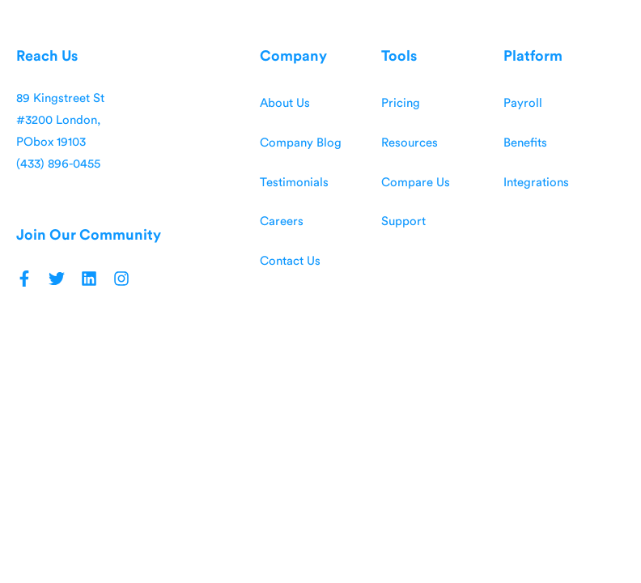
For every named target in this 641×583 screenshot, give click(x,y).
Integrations (536, 183)
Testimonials (294, 183)
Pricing (400, 103)
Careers (282, 221)
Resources (409, 143)
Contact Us (290, 261)
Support (403, 221)
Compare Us (415, 183)
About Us (285, 103)
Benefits (525, 143)
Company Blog (301, 143)
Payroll (522, 103)
